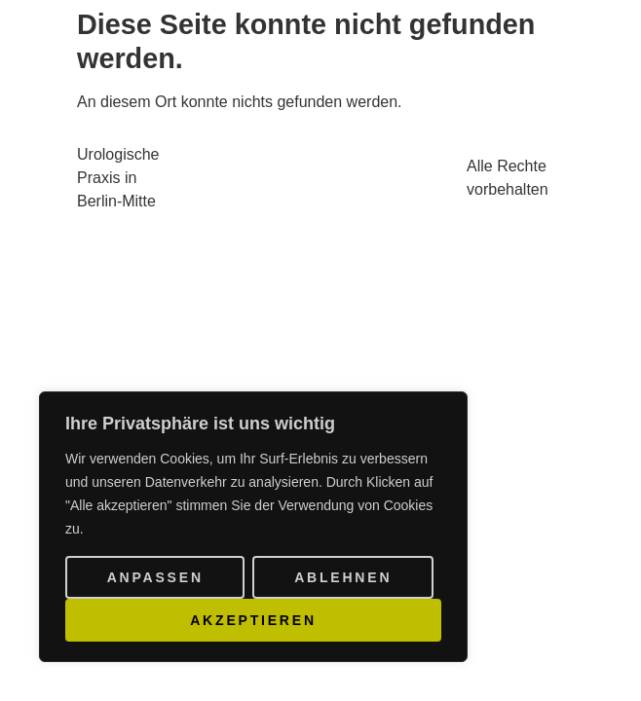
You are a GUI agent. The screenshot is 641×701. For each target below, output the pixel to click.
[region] (253, 526)
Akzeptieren (253, 620)
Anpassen (155, 577)
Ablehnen (343, 577)
